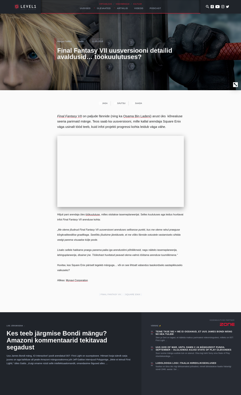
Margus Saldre (64, 41)
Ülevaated (104, 8)
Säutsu (119, 103)
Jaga (103, 103)
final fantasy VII (111, 294)
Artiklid (122, 8)
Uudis (81, 41)
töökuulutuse (92, 214)
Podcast (155, 8)
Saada (137, 103)
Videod (138, 8)
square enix (132, 294)
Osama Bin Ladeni (136, 116)
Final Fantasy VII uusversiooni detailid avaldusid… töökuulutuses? (114, 53)
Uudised (85, 8)
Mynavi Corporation (77, 280)
